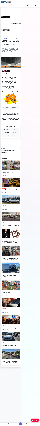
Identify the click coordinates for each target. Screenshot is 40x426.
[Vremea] (28, 5)
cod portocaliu (18, 152)
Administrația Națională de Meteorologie (8, 152)
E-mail (29, 134)
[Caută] (4, 5)
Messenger (29, 131)
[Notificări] (12, 5)
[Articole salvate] (20, 5)
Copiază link (20, 137)
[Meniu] (38, 2)
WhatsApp (11, 134)
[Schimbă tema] (36, 5)
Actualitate (4, 37)
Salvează (35, 37)
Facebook (11, 131)
